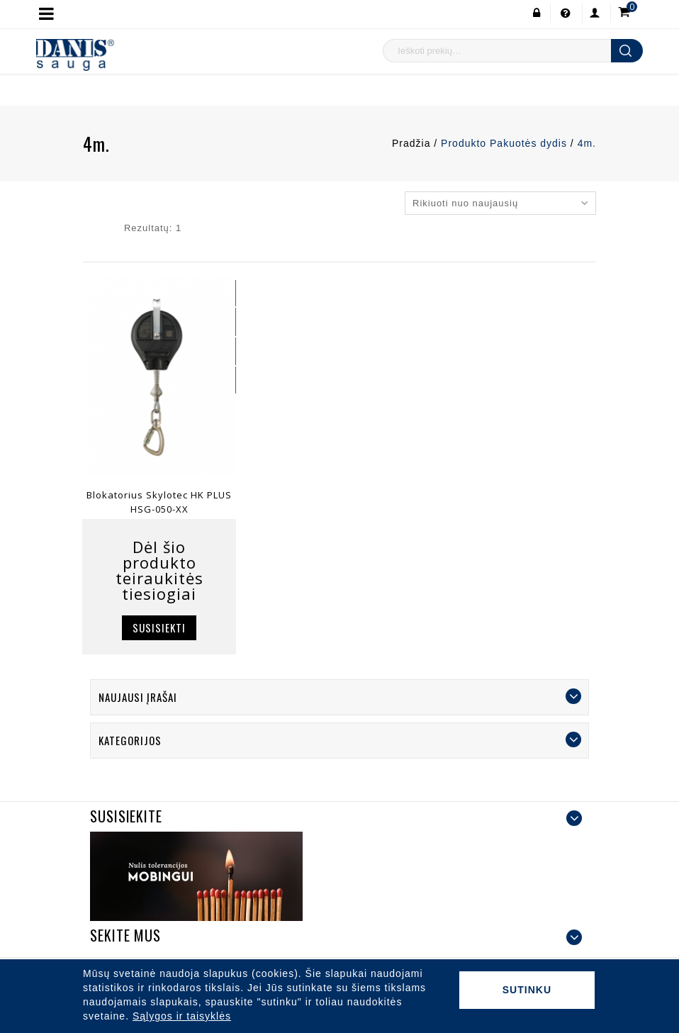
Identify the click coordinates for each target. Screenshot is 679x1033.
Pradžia (411, 143)
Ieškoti (627, 50)
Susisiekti (159, 627)
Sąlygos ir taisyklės (182, 1016)
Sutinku (527, 989)
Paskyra (591, 13)
